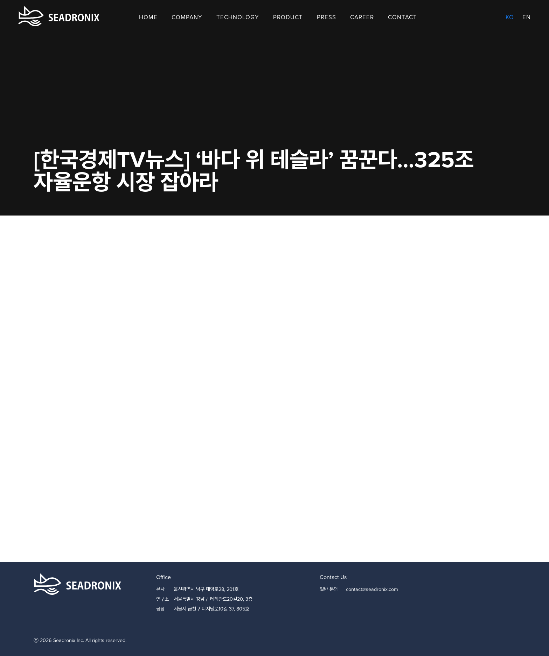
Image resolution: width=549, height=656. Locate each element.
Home (148, 17)
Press (326, 17)
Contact (402, 17)
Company (187, 17)
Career (362, 17)
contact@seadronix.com (372, 589)
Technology (237, 17)
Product (288, 17)
